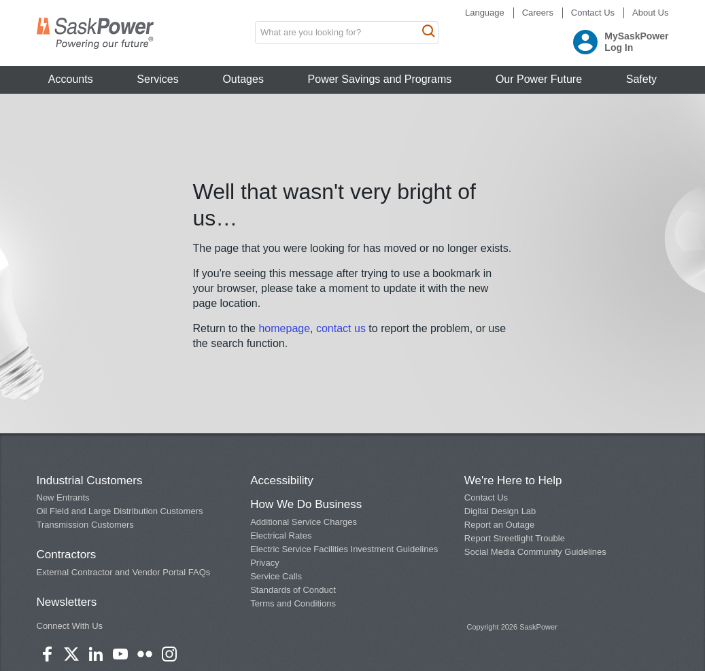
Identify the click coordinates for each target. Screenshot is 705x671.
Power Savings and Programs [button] (380, 79)
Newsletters (67, 602)
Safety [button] (641, 79)
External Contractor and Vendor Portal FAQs (124, 572)
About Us (650, 12)
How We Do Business (306, 504)
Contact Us (593, 12)
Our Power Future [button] (539, 79)
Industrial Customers (90, 480)
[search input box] (347, 32)
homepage (284, 328)
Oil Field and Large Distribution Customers (120, 511)
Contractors (67, 554)
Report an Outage (499, 525)
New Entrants (63, 497)
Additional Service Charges (303, 522)
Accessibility (281, 480)
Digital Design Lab (500, 511)
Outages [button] (242, 79)
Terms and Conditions (293, 603)
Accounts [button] (70, 79)
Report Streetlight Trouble (514, 538)
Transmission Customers (85, 525)
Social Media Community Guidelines (535, 552)
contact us (342, 328)
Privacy (264, 563)
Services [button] (157, 79)
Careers (537, 12)
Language (484, 12)
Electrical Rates (280, 535)
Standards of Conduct (293, 590)
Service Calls (276, 576)
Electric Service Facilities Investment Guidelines (344, 549)
